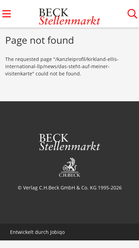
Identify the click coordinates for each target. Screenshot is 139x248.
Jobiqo (57, 232)
